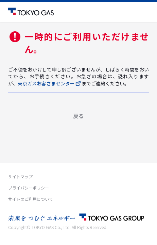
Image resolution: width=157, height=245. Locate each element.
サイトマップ (20, 176)
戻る (78, 116)
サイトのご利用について (30, 199)
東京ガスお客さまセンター (50, 83)
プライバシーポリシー (28, 188)
